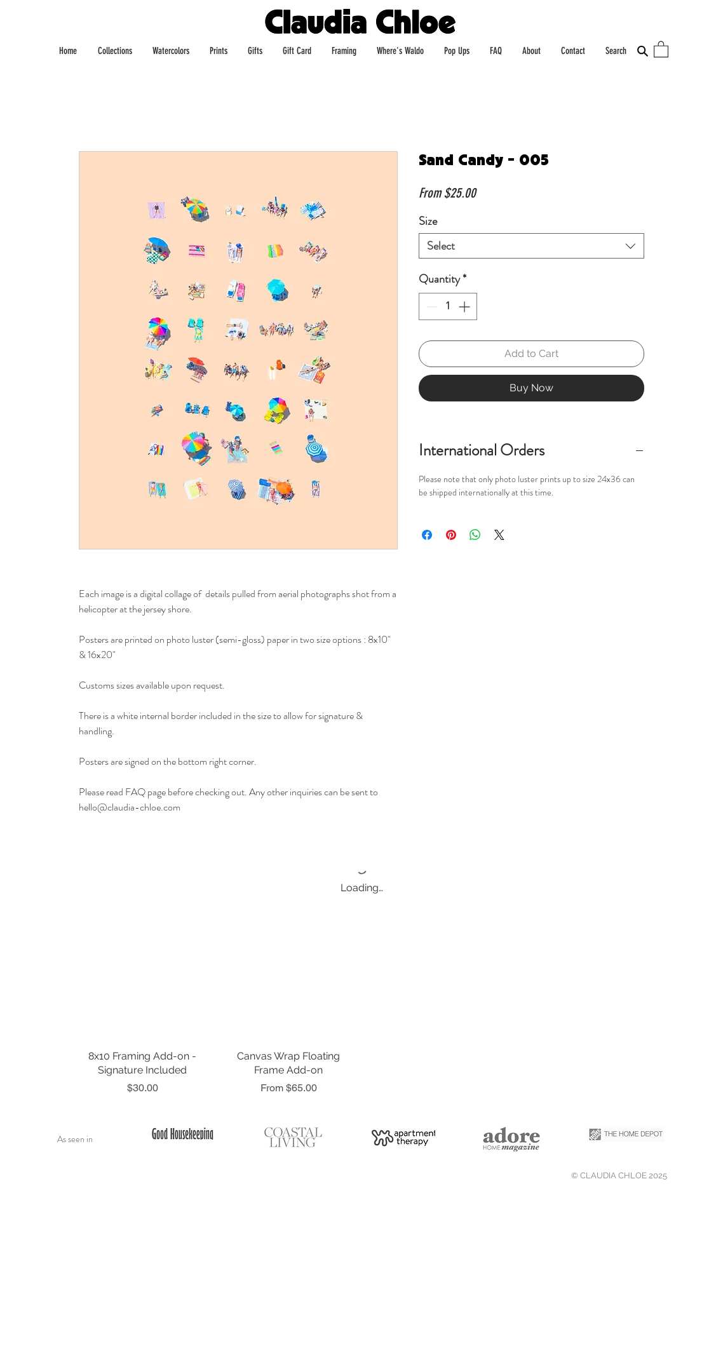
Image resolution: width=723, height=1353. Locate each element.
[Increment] (465, 306)
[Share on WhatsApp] (475, 534)
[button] (661, 48)
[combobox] (531, 246)
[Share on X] (499, 534)
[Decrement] (430, 306)
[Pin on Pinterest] (451, 534)
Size (428, 221)
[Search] (643, 50)
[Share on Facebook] (427, 534)
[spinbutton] (448, 306)
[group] (361, 1023)
